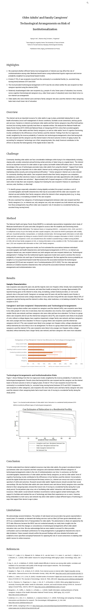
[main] (44, 22)
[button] (87, 2)
